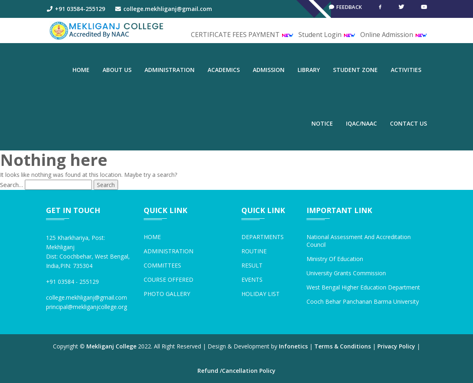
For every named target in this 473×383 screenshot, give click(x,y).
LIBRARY (309, 70)
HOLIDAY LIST (260, 294)
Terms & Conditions (342, 346)
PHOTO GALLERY (167, 294)
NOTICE (322, 123)
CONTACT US (408, 123)
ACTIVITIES (406, 70)
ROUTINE (254, 251)
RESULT (252, 265)
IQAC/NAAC (361, 123)
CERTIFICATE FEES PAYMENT (242, 34)
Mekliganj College (111, 346)
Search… (11, 185)
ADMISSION (269, 70)
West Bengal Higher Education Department (363, 287)
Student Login (326, 34)
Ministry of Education (335, 259)
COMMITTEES (162, 265)
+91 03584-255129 (75, 9)
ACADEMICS (224, 70)
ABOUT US (117, 70)
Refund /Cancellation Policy (236, 370)
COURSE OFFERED (168, 279)
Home (81, 70)
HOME (152, 237)
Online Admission (393, 34)
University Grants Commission (346, 273)
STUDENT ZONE (355, 70)
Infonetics (293, 346)
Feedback (342, 9)
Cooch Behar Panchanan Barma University (363, 301)
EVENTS (252, 279)
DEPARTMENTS (262, 237)
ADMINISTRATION (170, 70)
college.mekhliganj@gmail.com (163, 9)
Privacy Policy (396, 346)
